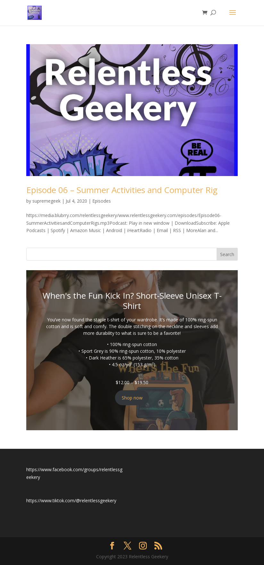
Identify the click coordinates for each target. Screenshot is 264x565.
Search (227, 254)
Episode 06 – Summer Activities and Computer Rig (122, 190)
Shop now (132, 398)
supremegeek (46, 201)
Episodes (101, 201)
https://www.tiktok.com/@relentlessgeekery (71, 500)
